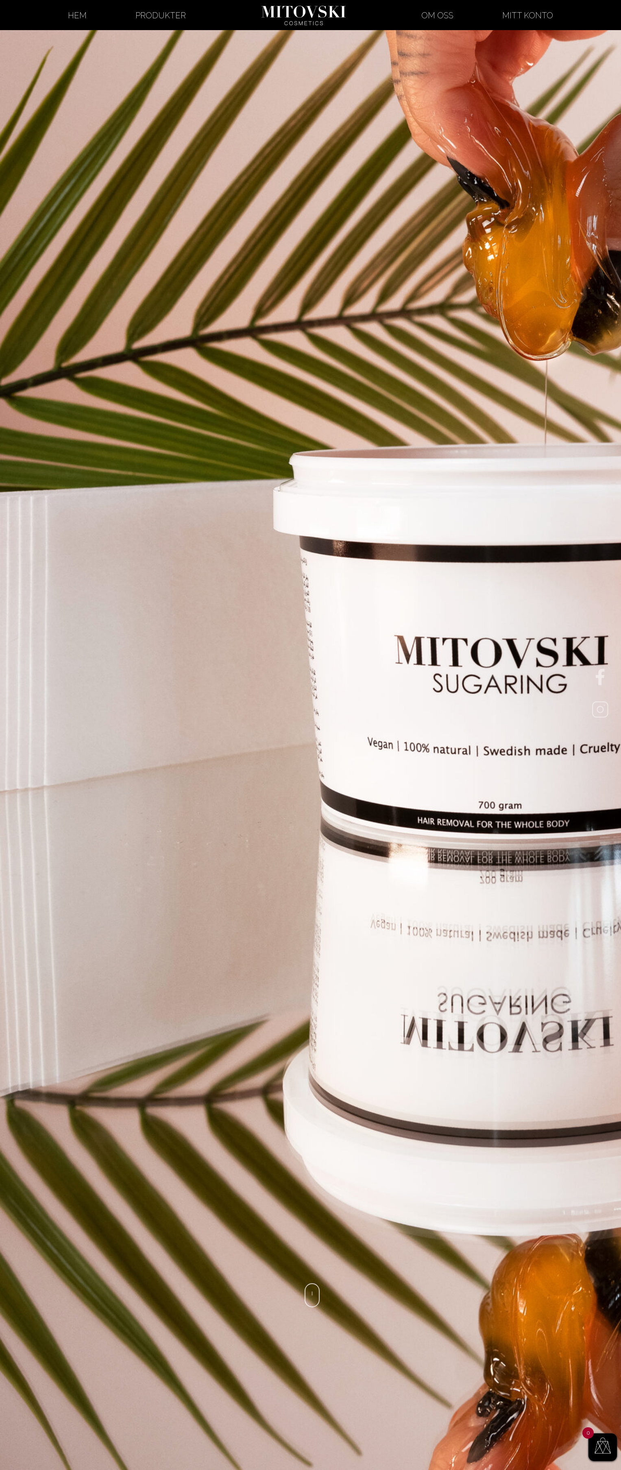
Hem (77, 15)
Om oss (437, 15)
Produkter (160, 15)
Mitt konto (527, 15)
